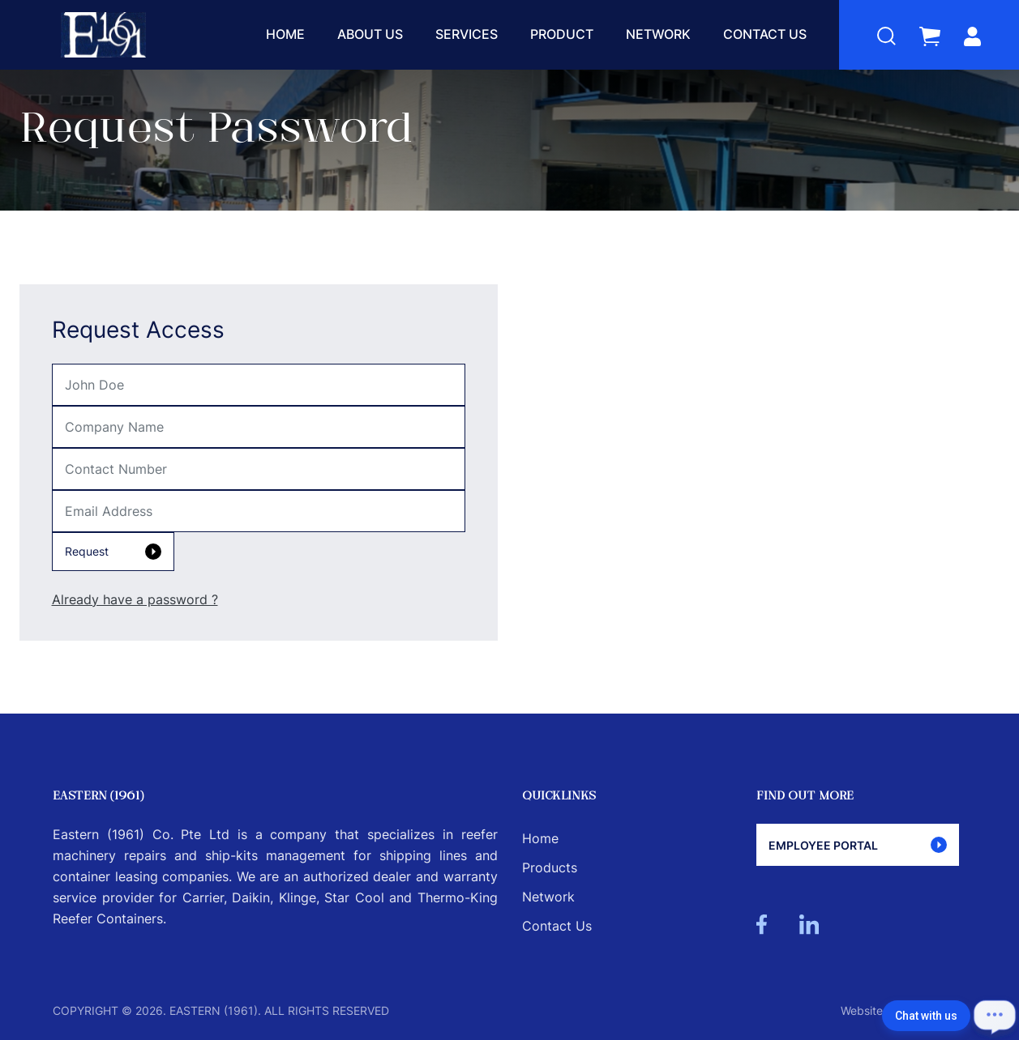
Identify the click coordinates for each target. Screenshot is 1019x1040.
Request (113, 551)
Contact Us (765, 34)
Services (466, 34)
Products (549, 867)
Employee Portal (858, 845)
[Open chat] (994, 1015)
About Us (370, 34)
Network (658, 34)
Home (285, 34)
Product (561, 34)
